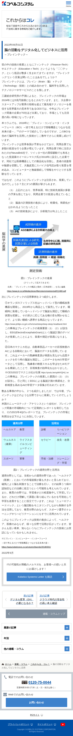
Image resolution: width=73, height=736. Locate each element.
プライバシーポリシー (18, 724)
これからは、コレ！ (40, 664)
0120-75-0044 (39, 682)
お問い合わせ (36, 702)
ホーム (8, 664)
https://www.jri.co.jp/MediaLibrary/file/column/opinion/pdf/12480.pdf (36, 291)
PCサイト (34, 715)
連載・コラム (20, 664)
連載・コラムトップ (54, 613)
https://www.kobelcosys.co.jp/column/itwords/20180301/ (26, 547)
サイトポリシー (45, 724)
